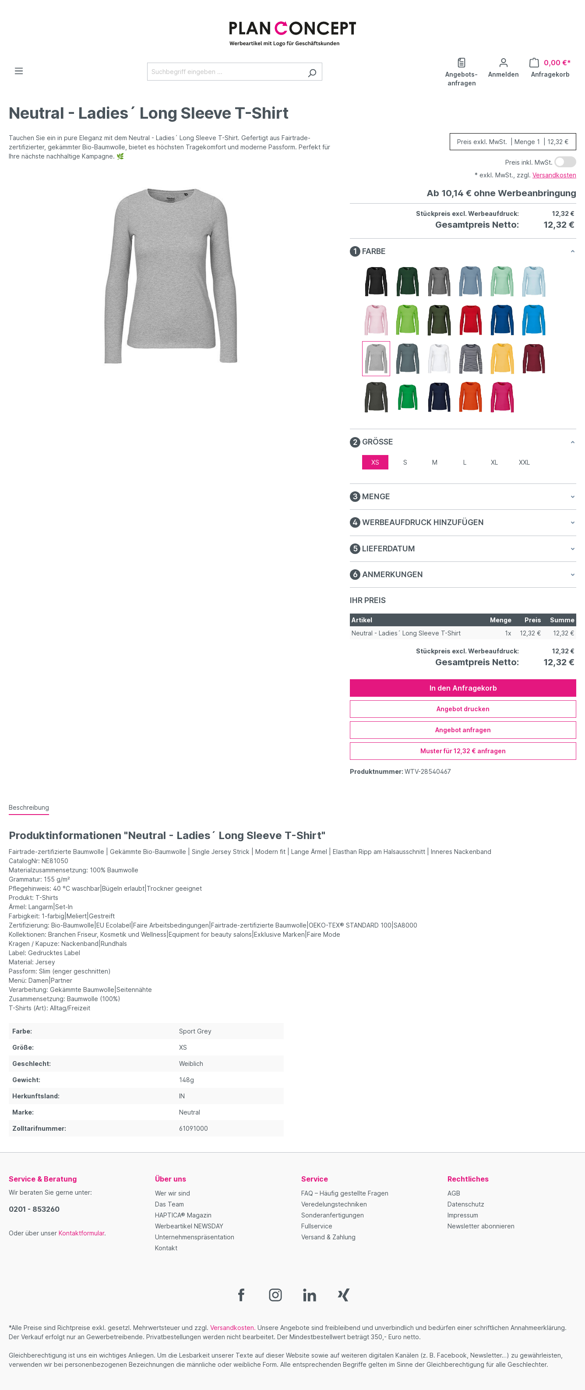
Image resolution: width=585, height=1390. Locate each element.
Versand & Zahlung (328, 1237)
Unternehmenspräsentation (194, 1237)
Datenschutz (466, 1204)
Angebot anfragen (463, 730)
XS (375, 462)
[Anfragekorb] (550, 67)
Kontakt (166, 1248)
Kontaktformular (81, 1233)
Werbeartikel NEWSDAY (189, 1226)
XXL (524, 462)
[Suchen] (312, 72)
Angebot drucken (463, 709)
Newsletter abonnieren (481, 1226)
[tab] (29, 808)
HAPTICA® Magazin (183, 1215)
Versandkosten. (233, 1327)
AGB (454, 1193)
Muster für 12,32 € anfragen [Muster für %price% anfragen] (463, 751)
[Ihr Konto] (503, 67)
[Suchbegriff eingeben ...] (224, 72)
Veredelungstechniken (334, 1204)
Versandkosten (554, 175)
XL (494, 462)
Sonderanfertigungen (332, 1215)
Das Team (169, 1204)
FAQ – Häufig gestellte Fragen (344, 1193)
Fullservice (316, 1226)
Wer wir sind (172, 1193)
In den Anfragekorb (463, 688)
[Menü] (19, 71)
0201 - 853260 (34, 1209)
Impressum (463, 1215)
